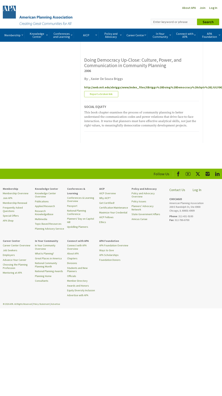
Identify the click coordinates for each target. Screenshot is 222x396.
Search (208, 22)
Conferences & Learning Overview (80, 199)
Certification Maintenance (113, 207)
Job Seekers (10, 250)
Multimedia (41, 219)
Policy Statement (41, 304)
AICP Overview (107, 193)
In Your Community (162, 35)
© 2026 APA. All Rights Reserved (17, 304)
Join (202, 8)
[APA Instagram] (207, 173)
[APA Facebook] (178, 173)
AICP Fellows (106, 217)
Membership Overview (15, 193)
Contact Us (177, 190)
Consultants (41, 280)
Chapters (72, 258)
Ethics (102, 222)
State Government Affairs (146, 214)
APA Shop (8, 220)
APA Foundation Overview (113, 245)
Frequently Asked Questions (13, 209)
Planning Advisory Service (49, 228)
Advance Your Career (14, 260)
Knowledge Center (39, 35)
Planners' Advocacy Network (143, 207)
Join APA (7, 198)
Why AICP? (105, 198)
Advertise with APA (77, 295)
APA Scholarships (109, 255)
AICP (90, 35)
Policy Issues (139, 201)
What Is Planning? (44, 253)
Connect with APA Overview (77, 247)
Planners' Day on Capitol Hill (80, 220)
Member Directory (77, 280)
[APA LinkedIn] (217, 173)
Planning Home (43, 276)
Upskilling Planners (77, 226)
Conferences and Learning (63, 35)
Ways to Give (106, 250)
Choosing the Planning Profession (15, 266)
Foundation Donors (109, 260)
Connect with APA (186, 35)
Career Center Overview (16, 245)
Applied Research (45, 206)
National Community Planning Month (46, 264)
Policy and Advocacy (113, 35)
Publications (42, 201)
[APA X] (197, 173)
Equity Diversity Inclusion (81, 290)
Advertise (55, 304)
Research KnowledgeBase (44, 212)
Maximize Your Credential (113, 212)
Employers (9, 255)
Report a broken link (101, 94)
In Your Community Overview (45, 247)
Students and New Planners (77, 269)
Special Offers (11, 215)
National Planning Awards (49, 271)
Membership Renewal (15, 203)
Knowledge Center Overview (45, 195)
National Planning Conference (76, 212)
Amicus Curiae (139, 219)
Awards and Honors (78, 285)
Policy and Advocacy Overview (143, 195)
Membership (14, 35)
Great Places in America (48, 258)
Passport (72, 206)
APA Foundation (211, 35)
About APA (189, 8)
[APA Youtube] (188, 173)
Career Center (137, 35)
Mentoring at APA (12, 272)
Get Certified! (106, 203)
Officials (71, 276)
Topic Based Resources (48, 223)
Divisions (72, 263)
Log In (213, 8)
